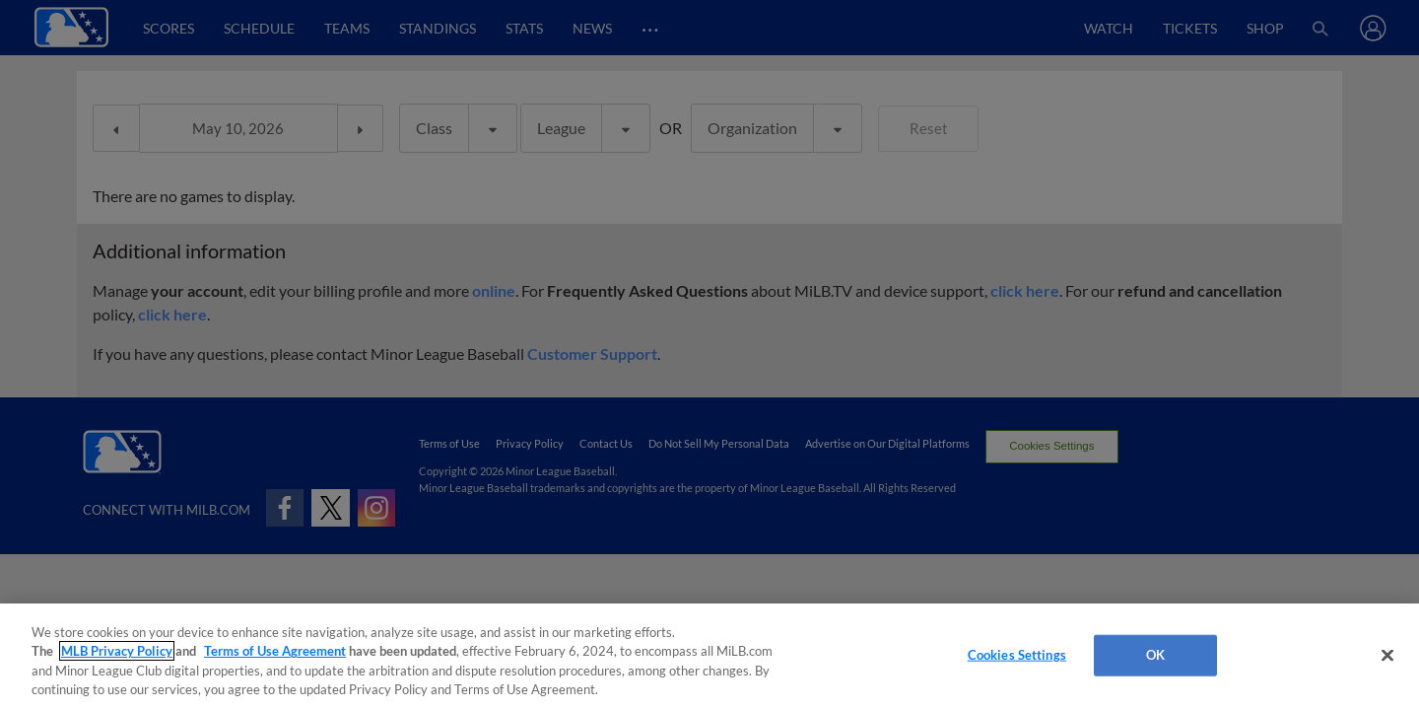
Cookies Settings (1017, 655)
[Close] (1387, 654)
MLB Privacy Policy (116, 651)
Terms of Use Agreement (275, 651)
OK (1155, 655)
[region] (709, 657)
